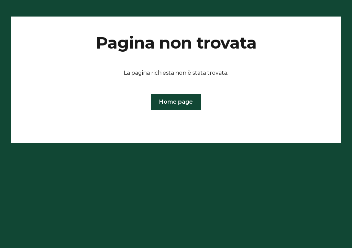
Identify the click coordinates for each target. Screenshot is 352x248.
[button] (176, 102)
